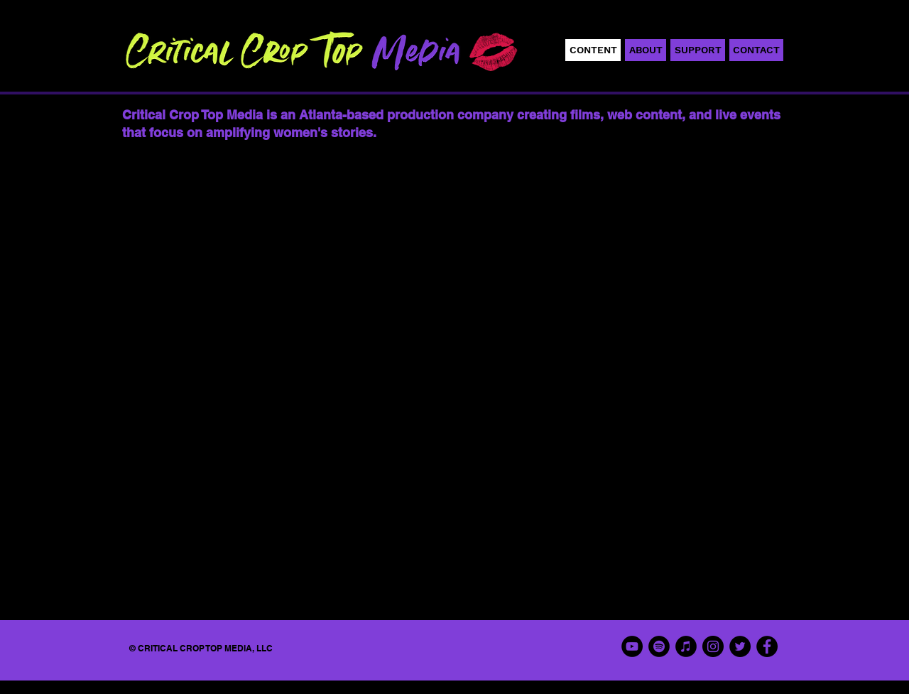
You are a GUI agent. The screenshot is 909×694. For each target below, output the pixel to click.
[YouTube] (632, 646)
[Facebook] (767, 646)
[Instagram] (713, 646)
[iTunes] (686, 646)
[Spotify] (659, 646)
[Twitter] (740, 646)
